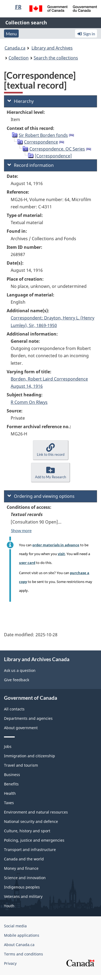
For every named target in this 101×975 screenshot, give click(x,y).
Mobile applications (21, 935)
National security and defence (31, 821)
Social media (15, 925)
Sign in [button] (86, 33)
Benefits (11, 783)
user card (27, 562)
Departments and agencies (28, 718)
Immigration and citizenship (29, 755)
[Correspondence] (53, 156)
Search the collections (56, 58)
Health (10, 793)
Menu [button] (11, 33)
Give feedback (16, 679)
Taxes (9, 802)
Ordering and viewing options (41, 496)
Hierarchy (20, 101)
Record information (30, 165)
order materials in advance (55, 545)
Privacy (10, 963)
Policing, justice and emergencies (34, 840)
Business (12, 774)
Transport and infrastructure (30, 849)
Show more (21, 530)
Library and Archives (52, 48)
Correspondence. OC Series (57, 149)
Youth (9, 905)
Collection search (26, 22)
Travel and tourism (21, 765)
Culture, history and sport (27, 830)
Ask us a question (20, 670)
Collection (19, 58)
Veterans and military (23, 896)
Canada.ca (15, 48)
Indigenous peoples (22, 887)
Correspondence (41, 142)
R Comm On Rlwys (29, 402)
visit (61, 553)
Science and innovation (25, 877)
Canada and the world (24, 858)
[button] (50, 450)
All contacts (14, 709)
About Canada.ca (19, 944)
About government (21, 727)
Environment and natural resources (36, 812)
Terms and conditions (23, 954)
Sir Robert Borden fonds (43, 135)
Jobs (7, 746)
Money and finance (21, 868)
